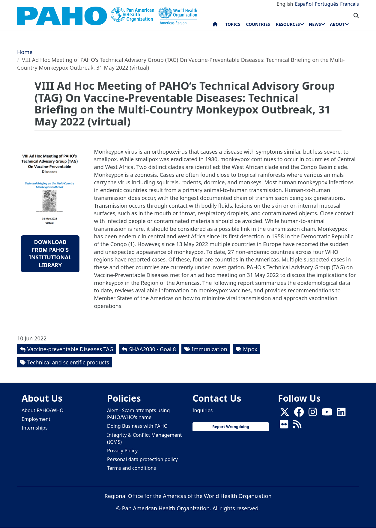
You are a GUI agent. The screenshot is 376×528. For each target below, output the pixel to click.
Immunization (209, 349)
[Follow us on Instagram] (313, 414)
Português (326, 4)
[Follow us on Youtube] (326, 414)
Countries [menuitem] (258, 24)
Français (349, 4)
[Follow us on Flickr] (284, 426)
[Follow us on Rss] (297, 426)
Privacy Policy (122, 450)
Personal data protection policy (142, 459)
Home (24, 52)
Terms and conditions (131, 468)
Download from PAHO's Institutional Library (50, 253)
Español (304, 4)
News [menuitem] (315, 24)
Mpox (250, 349)
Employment (36, 419)
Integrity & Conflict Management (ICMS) (144, 438)
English (285, 4)
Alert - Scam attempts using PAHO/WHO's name (138, 414)
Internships (35, 427)
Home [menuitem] (215, 25)
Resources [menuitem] (288, 24)
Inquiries (202, 410)
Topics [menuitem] (232, 24)
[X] (284, 414)
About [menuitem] (337, 24)
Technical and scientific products (68, 362)
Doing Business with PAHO (137, 426)
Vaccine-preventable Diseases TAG (70, 349)
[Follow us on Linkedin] (341, 414)
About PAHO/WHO (43, 410)
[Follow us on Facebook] (299, 414)
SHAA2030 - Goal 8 (152, 349)
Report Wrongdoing (230, 426)
